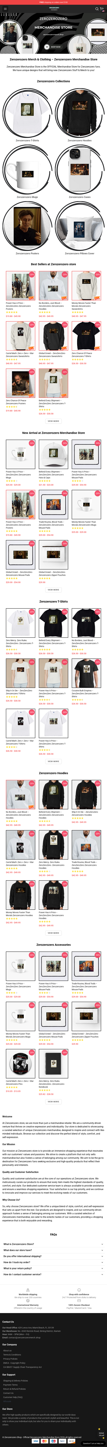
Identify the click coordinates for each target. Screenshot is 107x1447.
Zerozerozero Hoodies (80, 140)
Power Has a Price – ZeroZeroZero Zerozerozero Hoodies (51, 915)
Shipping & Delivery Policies (15, 1381)
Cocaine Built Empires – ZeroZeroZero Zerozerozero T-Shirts (85, 693)
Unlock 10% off (101, 1434)
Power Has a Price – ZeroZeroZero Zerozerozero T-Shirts (52, 693)
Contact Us (8, 1393)
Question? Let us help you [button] (93, 1443)
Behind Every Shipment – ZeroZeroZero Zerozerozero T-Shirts (52, 403)
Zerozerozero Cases (79, 197)
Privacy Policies (10, 1359)
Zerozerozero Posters (27, 253)
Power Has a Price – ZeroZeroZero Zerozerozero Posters (18, 306)
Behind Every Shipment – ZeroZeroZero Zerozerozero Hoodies (51, 815)
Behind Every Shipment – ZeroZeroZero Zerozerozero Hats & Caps (51, 475)
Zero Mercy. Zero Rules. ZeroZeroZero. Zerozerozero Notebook (51, 1084)
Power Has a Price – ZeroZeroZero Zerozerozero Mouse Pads (84, 475)
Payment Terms (10, 1385)
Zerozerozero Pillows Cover (79, 253)
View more (53, 421)
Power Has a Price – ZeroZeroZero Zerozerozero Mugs (18, 475)
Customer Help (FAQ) (13, 1397)
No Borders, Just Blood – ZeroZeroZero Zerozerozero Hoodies (51, 306)
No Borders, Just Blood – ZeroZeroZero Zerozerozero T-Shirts (85, 643)
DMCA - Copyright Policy (14, 1363)
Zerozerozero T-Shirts (27, 140)
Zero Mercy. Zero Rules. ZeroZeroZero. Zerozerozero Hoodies (51, 865)
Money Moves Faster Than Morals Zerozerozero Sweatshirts (84, 306)
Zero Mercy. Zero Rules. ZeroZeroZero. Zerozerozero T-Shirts (19, 643)
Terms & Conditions (12, 1355)
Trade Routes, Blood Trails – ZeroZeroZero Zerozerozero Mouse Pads (51, 525)
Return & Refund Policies (14, 1389)
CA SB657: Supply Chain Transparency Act (22, 1367)
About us (7, 1350)
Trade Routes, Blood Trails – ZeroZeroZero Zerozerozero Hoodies (84, 865)
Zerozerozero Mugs (27, 197)
